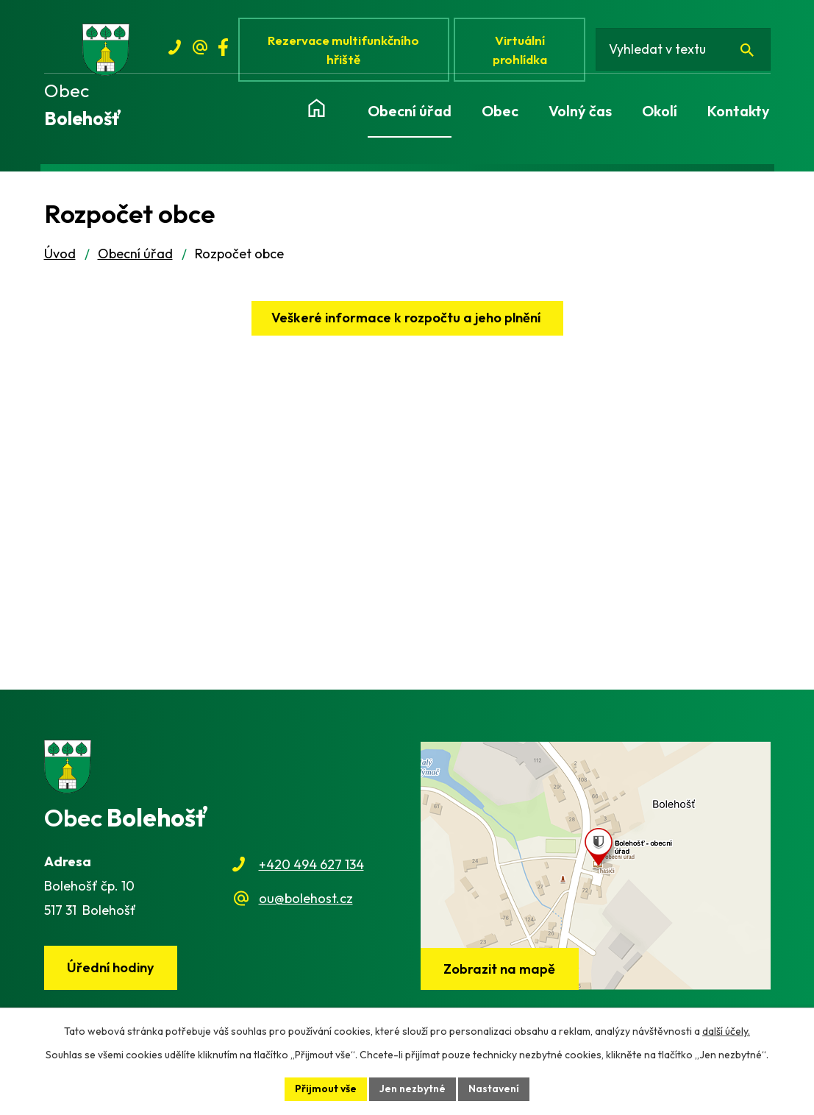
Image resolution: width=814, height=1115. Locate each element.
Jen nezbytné (412, 1088)
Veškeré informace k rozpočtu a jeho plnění (407, 318)
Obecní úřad (135, 254)
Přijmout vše (326, 1088)
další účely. (726, 1031)
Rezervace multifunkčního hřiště (344, 49)
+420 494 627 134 (311, 865)
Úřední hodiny (110, 968)
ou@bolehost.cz (306, 899)
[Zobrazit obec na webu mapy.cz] (596, 866)
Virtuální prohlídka (520, 49)
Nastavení (493, 1088)
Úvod (60, 254)
